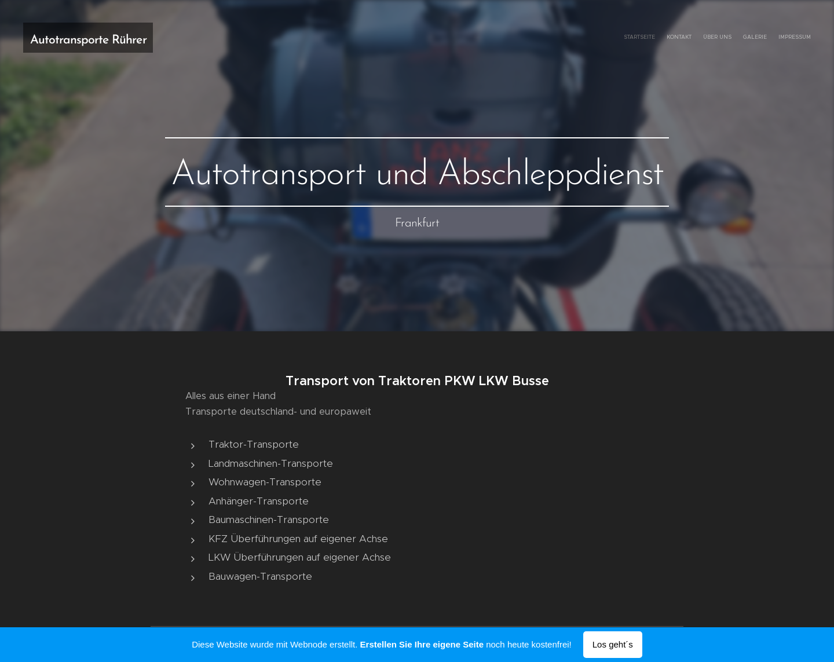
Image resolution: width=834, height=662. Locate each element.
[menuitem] (766, 37)
